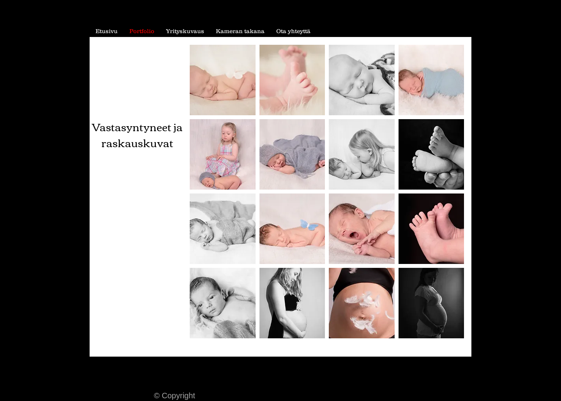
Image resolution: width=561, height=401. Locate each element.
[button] (223, 80)
